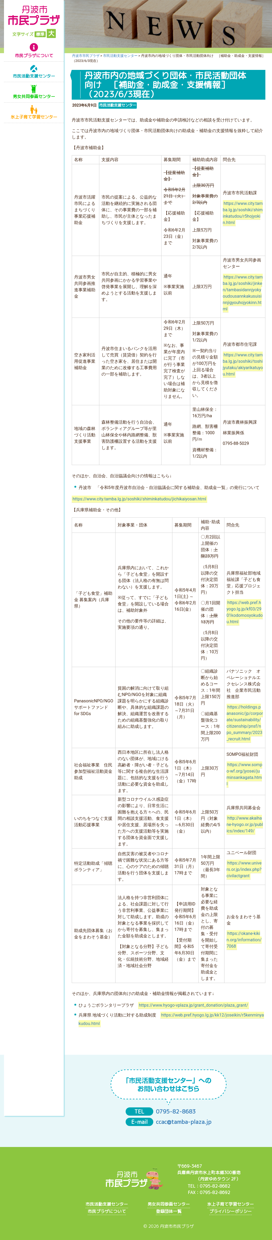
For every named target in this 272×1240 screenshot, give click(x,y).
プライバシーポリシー (230, 1211)
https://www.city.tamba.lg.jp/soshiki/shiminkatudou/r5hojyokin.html (243, 213)
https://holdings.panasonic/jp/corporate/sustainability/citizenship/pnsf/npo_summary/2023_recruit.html (245, 723)
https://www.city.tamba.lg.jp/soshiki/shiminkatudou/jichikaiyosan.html (139, 499)
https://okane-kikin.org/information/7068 (244, 940)
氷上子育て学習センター (34, 117)
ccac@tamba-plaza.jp (183, 1122)
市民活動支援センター (34, 76)
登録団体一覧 (168, 1211)
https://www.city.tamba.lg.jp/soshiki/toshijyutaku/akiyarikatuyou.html (243, 364)
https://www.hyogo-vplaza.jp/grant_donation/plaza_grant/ (193, 1005)
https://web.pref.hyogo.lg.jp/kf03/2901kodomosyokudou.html (245, 612)
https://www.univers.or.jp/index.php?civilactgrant (244, 870)
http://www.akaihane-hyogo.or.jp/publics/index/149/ (245, 825)
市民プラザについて (34, 55)
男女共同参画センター (34, 96)
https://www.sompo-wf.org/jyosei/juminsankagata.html (244, 774)
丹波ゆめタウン (215, 1179)
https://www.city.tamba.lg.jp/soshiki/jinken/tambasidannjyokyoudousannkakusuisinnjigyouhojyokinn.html (243, 293)
